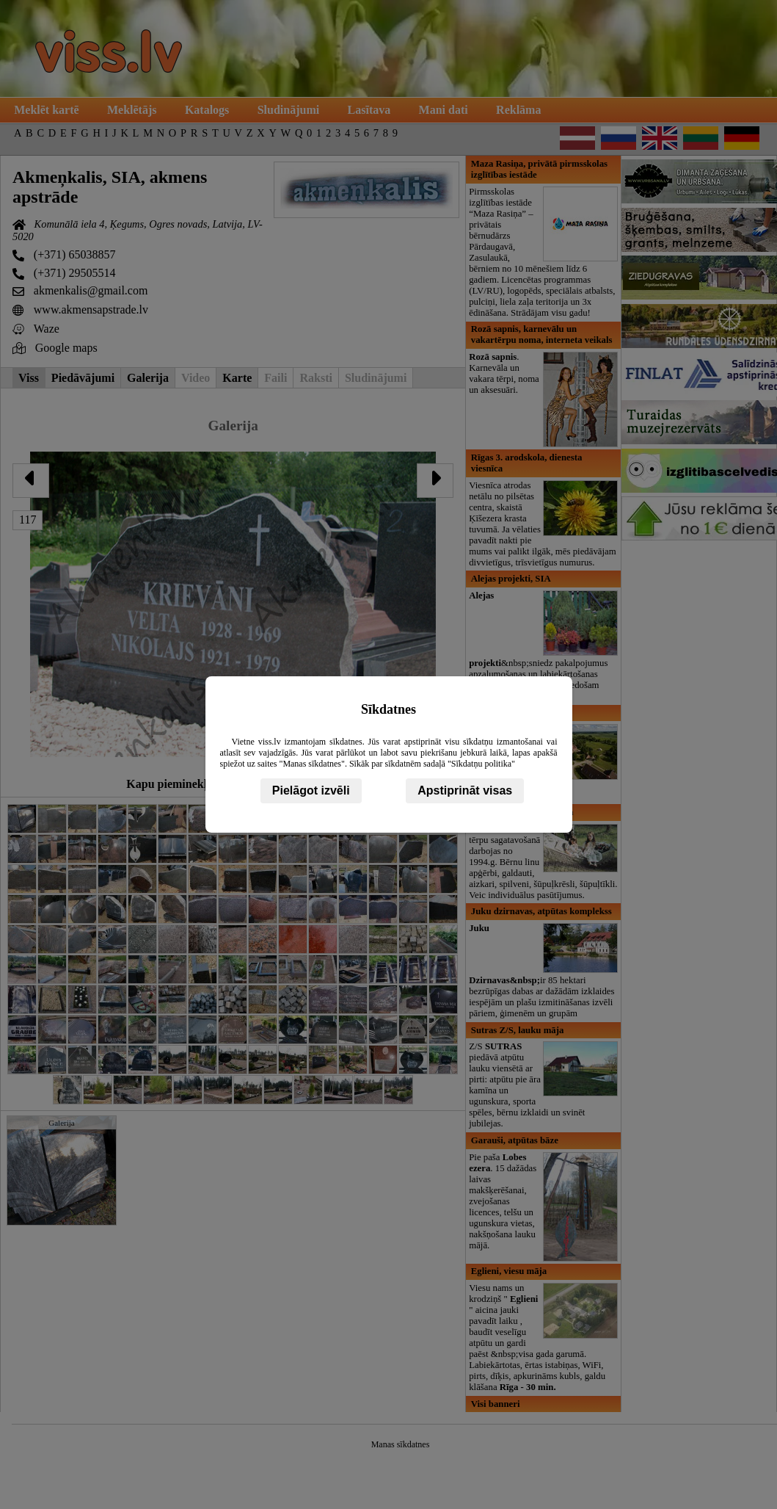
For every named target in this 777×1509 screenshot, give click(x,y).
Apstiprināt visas (464, 790)
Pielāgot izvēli (311, 790)
